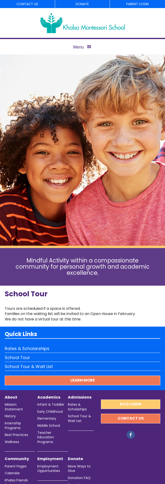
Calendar (12, 473)
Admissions (79, 397)
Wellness (12, 442)
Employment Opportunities (48, 468)
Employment (50, 459)
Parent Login (137, 4)
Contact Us (27, 4)
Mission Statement (14, 407)
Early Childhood (50, 411)
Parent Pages (15, 466)
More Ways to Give (79, 468)
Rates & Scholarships (27, 348)
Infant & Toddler (50, 404)
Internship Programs (13, 425)
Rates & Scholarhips (77, 407)
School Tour (17, 357)
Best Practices (16, 435)
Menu (78, 47)
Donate (82, 4)
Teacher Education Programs (45, 437)
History (10, 416)
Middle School (48, 425)
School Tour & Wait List (29, 366)
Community (17, 459)
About (11, 397)
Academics (48, 397)
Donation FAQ (79, 478)
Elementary (46, 418)
